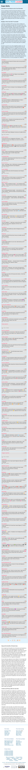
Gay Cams (6, 735)
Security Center (15, 758)
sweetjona (4, 227)
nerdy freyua (5, 175)
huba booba (4, 517)
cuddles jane (5, 420)
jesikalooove (5, 246)
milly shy (4, 233)
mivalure (4, 117)
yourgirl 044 (4, 343)
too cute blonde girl (6, 633)
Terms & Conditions (10, 757)
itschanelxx (4, 427)
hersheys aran (5, 349)
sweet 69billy (5, 169)
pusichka (4, 311)
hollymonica (4, 498)
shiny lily (4, 195)
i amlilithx (4, 543)
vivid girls (4, 92)
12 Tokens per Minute (8, 751)
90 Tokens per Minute (8, 755)
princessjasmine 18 (6, 562)
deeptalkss (4, 298)
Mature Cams (18, 735)
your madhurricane (6, 279)
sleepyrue (4, 620)
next (20, 640)
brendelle (4, 72)
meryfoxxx (4, 98)
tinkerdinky (4, 511)
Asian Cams (6, 744)
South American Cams (8, 745)
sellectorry (4, 124)
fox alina (4, 221)
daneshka (4, 491)
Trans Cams (6, 734)
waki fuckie (4, 375)
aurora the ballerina (6, 304)
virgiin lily (4, 594)
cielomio (4, 395)
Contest (16, 760)
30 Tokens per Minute (8, 753)
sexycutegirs (5, 201)
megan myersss (5, 453)
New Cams (18, 742)
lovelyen (4, 556)
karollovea (4, 433)
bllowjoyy (4, 472)
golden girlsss (5, 137)
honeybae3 (4, 414)
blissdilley (4, 240)
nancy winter (5, 382)
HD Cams (18, 740)
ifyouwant (4, 66)
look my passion (5, 330)
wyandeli (4, 401)
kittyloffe (4, 150)
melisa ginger (5, 337)
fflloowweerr (4, 569)
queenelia (4, 85)
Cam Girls (6, 731)
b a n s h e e (5, 162)
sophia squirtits (5, 549)
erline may (4, 627)
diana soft (4, 530)
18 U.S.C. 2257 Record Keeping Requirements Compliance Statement (14, 762)
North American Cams (8, 740)
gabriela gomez (5, 465)
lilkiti (3, 601)
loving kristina (5, 208)
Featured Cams (7, 730)
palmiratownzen (5, 607)
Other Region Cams (8, 741)
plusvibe (4, 614)
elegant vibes (5, 253)
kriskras (3, 272)
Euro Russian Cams (8, 742)
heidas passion (5, 588)
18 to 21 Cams (19, 731)
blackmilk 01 (5, 504)
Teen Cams (18, 730)
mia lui (3, 478)
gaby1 (3, 440)
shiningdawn (5, 317)
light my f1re (4, 182)
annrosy (4, 59)
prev (8, 640)
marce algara (5, 285)
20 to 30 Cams (19, 732)
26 (17, 640)
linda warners (5, 324)
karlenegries (4, 407)
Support (8, 758)
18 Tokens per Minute (8, 752)
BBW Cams (18, 744)
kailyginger (4, 485)
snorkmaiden (5, 259)
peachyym (4, 459)
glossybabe (4, 214)
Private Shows (19, 741)
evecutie (4, 536)
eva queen (4, 523)
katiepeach (4, 575)
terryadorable (5, 266)
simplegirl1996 (5, 156)
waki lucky (4, 446)
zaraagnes (4, 356)
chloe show (4, 291)
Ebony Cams (18, 745)
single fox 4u (5, 130)
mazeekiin (4, 188)
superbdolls (4, 104)
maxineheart (5, 388)
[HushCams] (14, 2)
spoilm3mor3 (5, 369)
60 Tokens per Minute (8, 754)
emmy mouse (5, 111)
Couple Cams (7, 732)
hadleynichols (5, 581)
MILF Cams (18, 734)
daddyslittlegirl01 (6, 79)
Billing (15, 759)
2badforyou (4, 143)
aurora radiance (5, 362)
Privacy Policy (19, 757)
